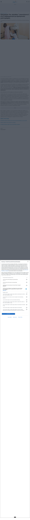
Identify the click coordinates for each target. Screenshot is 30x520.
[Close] (28, 262)
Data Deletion (10, 317)
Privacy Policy (20, 317)
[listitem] (15, 277)
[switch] (26, 279)
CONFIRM (8, 313)
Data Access (15, 317)
